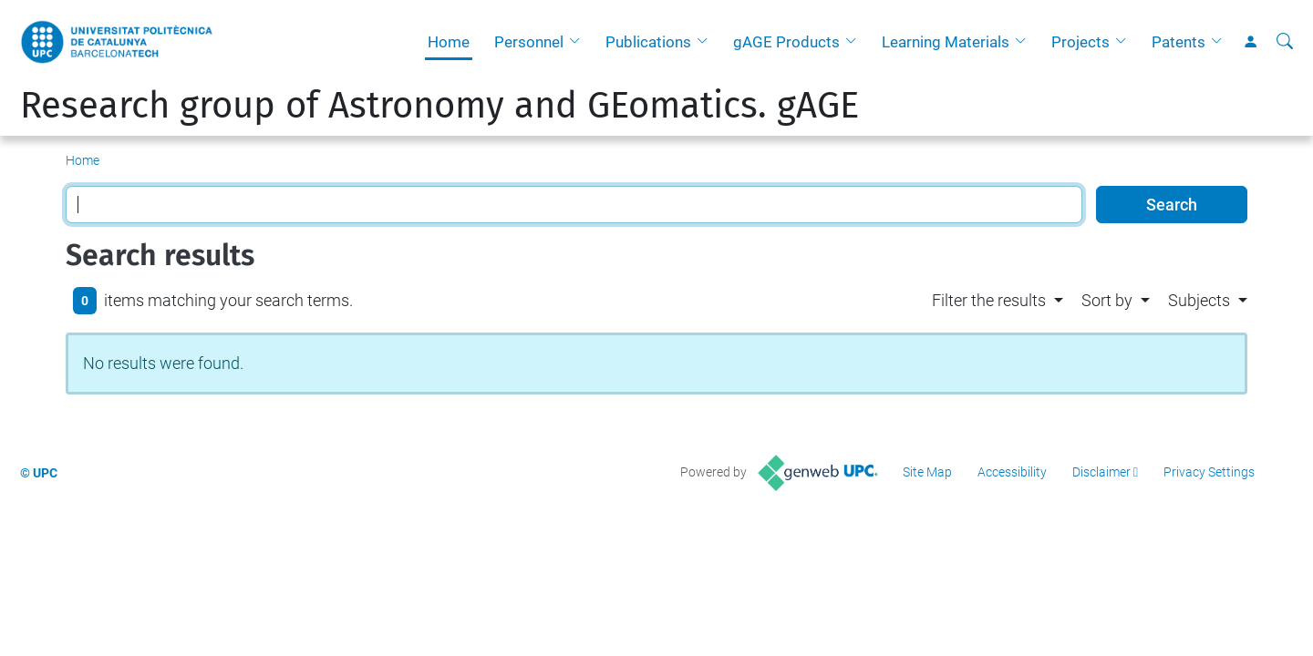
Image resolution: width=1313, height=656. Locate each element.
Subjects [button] (1199, 300)
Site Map (927, 472)
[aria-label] (1285, 42)
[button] (579, 42)
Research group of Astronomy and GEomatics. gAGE (439, 106)
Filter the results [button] (989, 300)
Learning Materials (945, 42)
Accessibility (1012, 472)
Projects (1080, 42)
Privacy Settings (1209, 472)
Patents (1178, 42)
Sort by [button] (1106, 300)
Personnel (528, 42)
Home (449, 42)
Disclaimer (1101, 472)
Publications (648, 42)
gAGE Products (786, 42)
